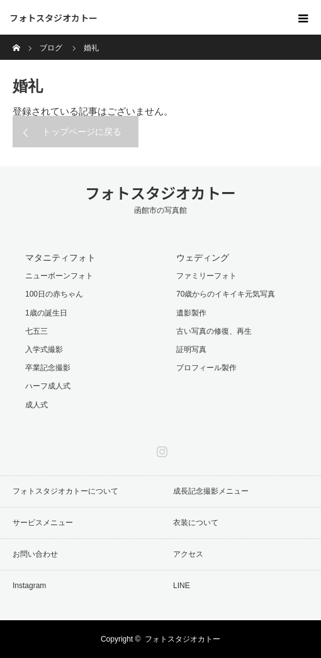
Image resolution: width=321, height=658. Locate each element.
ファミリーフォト (206, 275)
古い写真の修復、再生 (214, 331)
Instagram (160, 449)
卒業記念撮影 (47, 367)
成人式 (36, 404)
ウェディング (202, 257)
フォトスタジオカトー (53, 17)
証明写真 (191, 349)
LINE (181, 585)
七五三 (36, 331)
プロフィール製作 (206, 367)
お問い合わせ (35, 554)
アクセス (188, 554)
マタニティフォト (60, 257)
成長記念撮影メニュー (211, 491)
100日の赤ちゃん (54, 294)
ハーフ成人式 (47, 386)
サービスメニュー (43, 522)
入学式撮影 (44, 349)
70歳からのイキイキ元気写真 (225, 294)
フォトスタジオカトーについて (65, 491)
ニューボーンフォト (59, 275)
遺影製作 (191, 313)
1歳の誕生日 (46, 313)
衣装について (195, 522)
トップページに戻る (81, 132)
